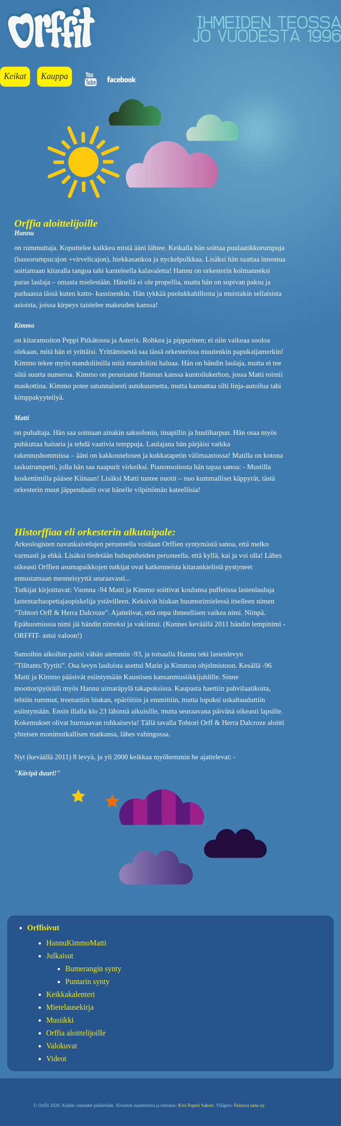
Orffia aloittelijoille (76, 1033)
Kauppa (54, 76)
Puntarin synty (87, 981)
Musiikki (60, 1020)
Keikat (15, 76)
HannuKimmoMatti (76, 943)
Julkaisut (59, 956)
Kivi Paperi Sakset (195, 1105)
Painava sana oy (249, 1105)
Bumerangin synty (93, 969)
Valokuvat (61, 1046)
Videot (56, 1059)
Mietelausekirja (70, 1007)
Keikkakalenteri (70, 994)
